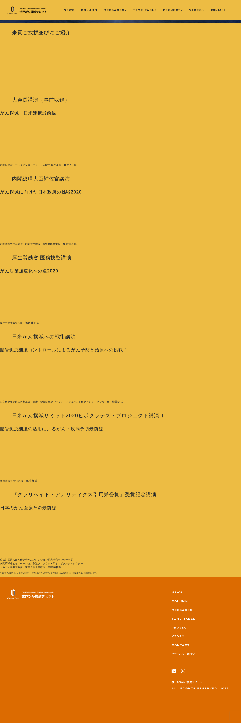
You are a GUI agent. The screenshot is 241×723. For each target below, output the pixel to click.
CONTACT (218, 9)
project (173, 10)
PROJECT (180, 627)
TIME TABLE (183, 618)
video (196, 10)
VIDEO (178, 636)
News (69, 10)
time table (145, 10)
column (89, 10)
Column (180, 601)
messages (115, 10)
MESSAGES (182, 610)
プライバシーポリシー (184, 654)
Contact (180, 645)
